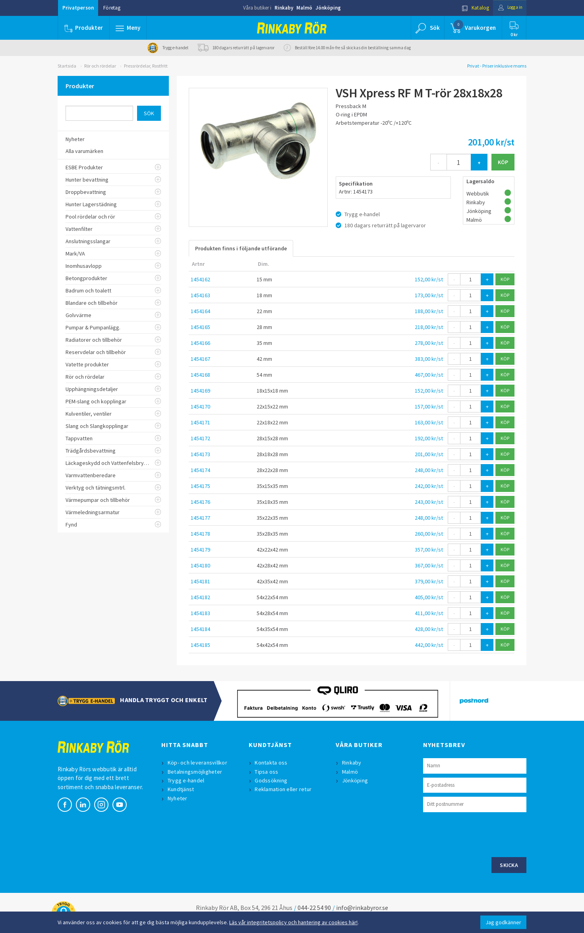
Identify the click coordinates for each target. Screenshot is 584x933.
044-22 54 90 (314, 908)
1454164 (200, 311)
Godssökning (272, 780)
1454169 (200, 390)
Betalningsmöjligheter (195, 771)
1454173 (200, 454)
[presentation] (483, 833)
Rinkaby (284, 7)
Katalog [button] (469, 7)
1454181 (200, 581)
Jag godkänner (503, 922)
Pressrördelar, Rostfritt (146, 66)
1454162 (200, 279)
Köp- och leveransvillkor (198, 762)
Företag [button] (111, 7)
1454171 (200, 422)
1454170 (200, 406)
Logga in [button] (507, 7)
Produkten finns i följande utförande (241, 248)
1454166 (200, 342)
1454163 (200, 295)
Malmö (304, 7)
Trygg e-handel (186, 780)
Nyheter (178, 798)
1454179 (200, 549)
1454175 (200, 486)
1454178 (200, 533)
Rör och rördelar (100, 66)
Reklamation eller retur (284, 789)
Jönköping (328, 7)
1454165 (200, 327)
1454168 (200, 374)
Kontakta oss (272, 762)
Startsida (67, 66)
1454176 (200, 501)
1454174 (200, 470)
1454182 (200, 597)
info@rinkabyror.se (362, 908)
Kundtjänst (181, 789)
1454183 (200, 613)
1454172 (200, 438)
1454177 (200, 517)
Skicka (509, 865)
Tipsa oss (267, 771)
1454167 (200, 358)
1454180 (200, 565)
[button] (128, 28)
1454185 (200, 644)
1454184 (200, 629)
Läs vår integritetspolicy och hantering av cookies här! (293, 922)
